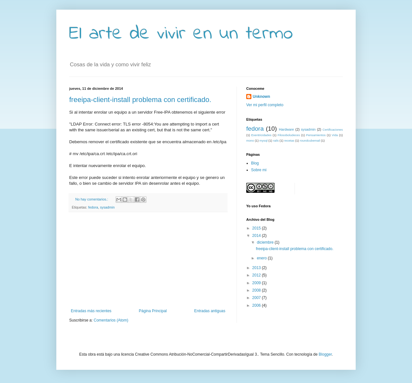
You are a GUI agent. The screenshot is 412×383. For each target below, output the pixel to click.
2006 (257, 305)
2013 (257, 268)
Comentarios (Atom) (111, 320)
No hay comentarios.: (92, 199)
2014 (257, 235)
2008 (257, 290)
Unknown (261, 96)
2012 (257, 275)
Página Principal (153, 311)
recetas (289, 140)
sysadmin (107, 207)
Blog (255, 163)
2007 (257, 297)
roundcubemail (310, 140)
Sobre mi (259, 170)
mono (250, 140)
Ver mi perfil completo (264, 105)
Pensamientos (316, 135)
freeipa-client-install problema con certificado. (140, 100)
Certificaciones (333, 129)
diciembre (266, 242)
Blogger (325, 354)
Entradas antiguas (209, 311)
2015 (257, 228)
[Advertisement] (148, 260)
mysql (263, 140)
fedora (93, 207)
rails (276, 140)
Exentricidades (261, 135)
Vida (335, 135)
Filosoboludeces (288, 135)
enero (262, 258)
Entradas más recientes (91, 311)
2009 (257, 283)
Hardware (286, 129)
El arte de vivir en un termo (181, 34)
